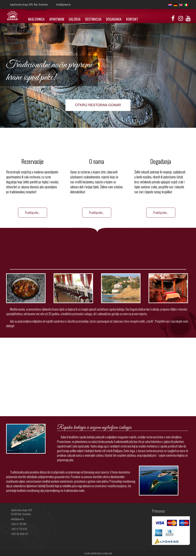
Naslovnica (36, 19)
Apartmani (56, 19)
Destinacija (93, 19)
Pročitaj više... (32, 212)
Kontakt (132, 19)
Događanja (114, 19)
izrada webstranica (93, 553)
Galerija (75, 19)
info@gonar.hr (63, 4)
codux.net (107, 553)
